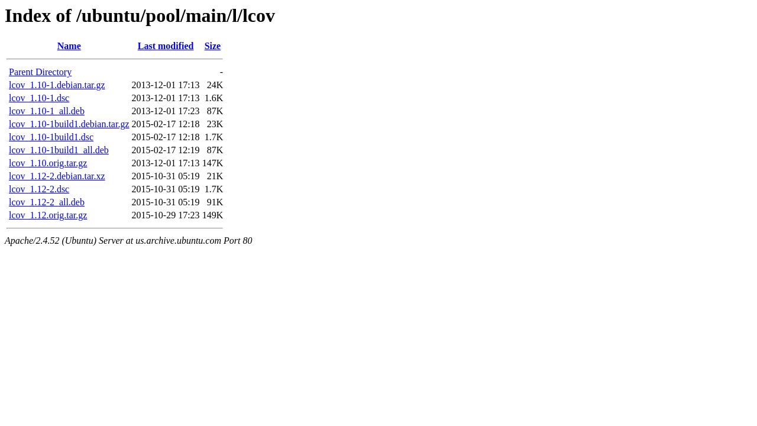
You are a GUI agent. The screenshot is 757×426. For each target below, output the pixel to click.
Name (69, 46)
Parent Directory (40, 72)
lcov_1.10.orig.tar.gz (48, 163)
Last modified (166, 46)
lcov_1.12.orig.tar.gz (48, 215)
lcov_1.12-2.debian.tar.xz (57, 176)
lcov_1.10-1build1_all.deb (59, 150)
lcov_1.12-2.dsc (39, 189)
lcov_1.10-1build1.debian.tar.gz (69, 124)
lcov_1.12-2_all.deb (47, 202)
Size (213, 46)
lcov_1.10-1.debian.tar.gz (57, 85)
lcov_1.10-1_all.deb (47, 111)
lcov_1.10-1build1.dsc (51, 137)
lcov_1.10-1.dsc (39, 98)
